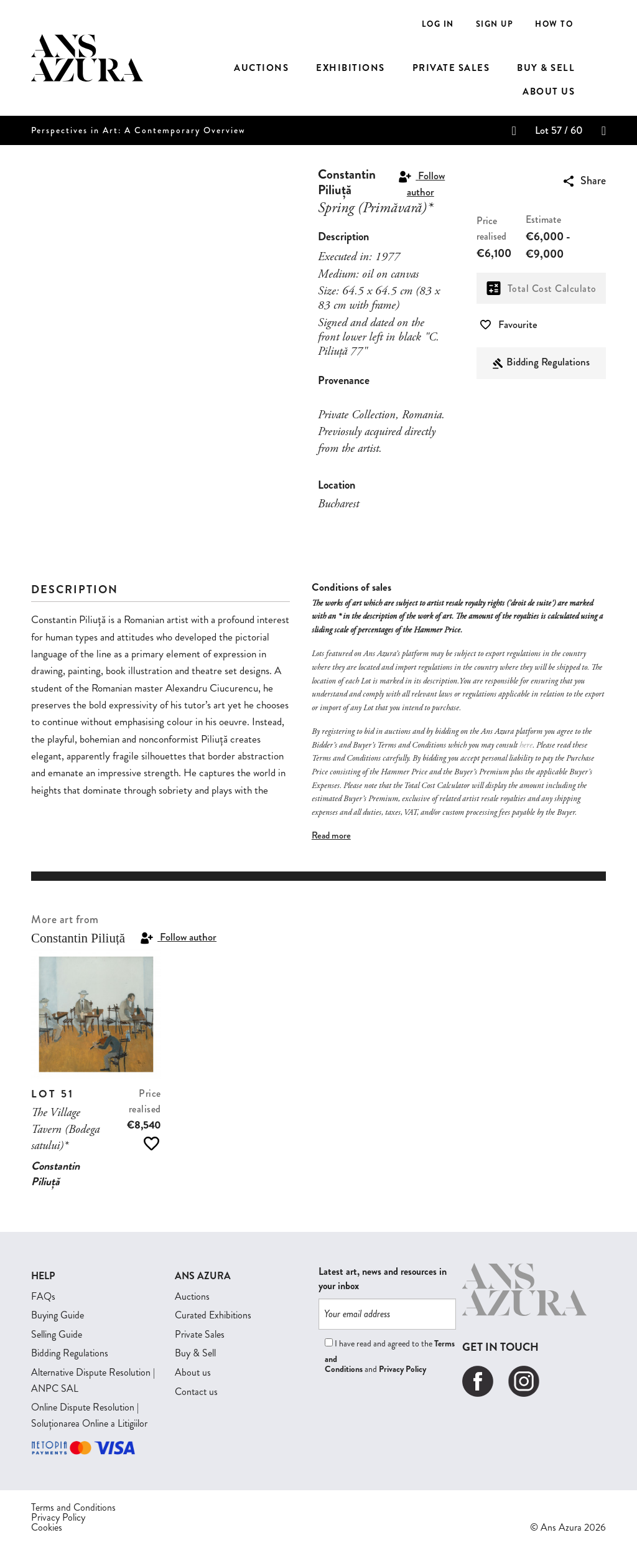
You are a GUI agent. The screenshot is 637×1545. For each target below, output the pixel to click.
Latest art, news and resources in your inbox (382, 1278)
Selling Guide (56, 1334)
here (525, 745)
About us (193, 1372)
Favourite (508, 324)
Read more (331, 835)
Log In (438, 24)
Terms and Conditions (73, 1508)
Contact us (196, 1391)
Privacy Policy (402, 1369)
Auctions (192, 1296)
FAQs (43, 1296)
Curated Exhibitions (213, 1315)
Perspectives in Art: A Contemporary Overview (138, 130)
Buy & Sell (195, 1353)
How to (554, 24)
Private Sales (200, 1334)
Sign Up (495, 24)
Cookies (46, 1528)
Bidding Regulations (548, 361)
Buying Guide (57, 1315)
